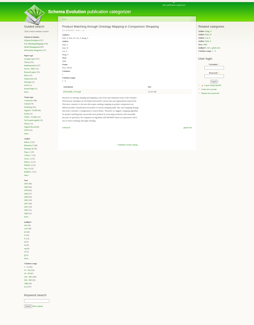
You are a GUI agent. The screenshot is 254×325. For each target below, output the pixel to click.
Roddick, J (28, 172)
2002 (26, 210)
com (26, 228)
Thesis (26, 124)
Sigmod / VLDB (30, 110)
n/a (25, 287)
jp (25, 255)
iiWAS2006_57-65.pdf (72, 92)
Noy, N (27, 168)
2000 (26, 213)
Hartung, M (28, 149)
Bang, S (208, 31)
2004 (26, 194)
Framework (28, 79)
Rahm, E (27, 142)
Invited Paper (29, 89)
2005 (26, 184)
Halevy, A (28, 162)
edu (25, 225)
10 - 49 (27, 270)
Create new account (209, 89)
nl (25, 242)
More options (38, 306)
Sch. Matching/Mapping (33, 44)
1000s (26, 283)
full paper (28, 82)
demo (26, 75)
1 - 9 (26, 267)
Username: (214, 64)
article (26, 85)
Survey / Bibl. (29, 69)
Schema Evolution (31, 40)
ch (25, 252)
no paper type (29, 59)
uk (25, 245)
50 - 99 (27, 273)
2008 (26, 197)
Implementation (30, 65)
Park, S (208, 41)
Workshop (28, 107)
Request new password (210, 93)
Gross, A (27, 159)
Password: (214, 73)
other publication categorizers (173, 5)
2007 (26, 203)
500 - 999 (28, 280)
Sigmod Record (30, 127)
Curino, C (28, 155)
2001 (26, 207)
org (25, 248)
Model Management (32, 47)
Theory (27, 62)
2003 (26, 200)
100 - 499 (28, 277)
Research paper (30, 72)
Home (64, 19)
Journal (27, 104)
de (25, 232)
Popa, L (27, 152)
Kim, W (208, 34)
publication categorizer (89, 11)
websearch (66, 127)
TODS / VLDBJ (30, 117)
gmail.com (188, 127)
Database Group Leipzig (127, 145)
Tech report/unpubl (31, 120)
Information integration (33, 50)
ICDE (26, 114)
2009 (26, 190)
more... (27, 92)
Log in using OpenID (212, 85)
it (24, 235)
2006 (26, 187)
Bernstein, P (29, 145)
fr (24, 238)
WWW (27, 130)
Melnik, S (28, 165)
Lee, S (207, 38)
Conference (28, 100)
